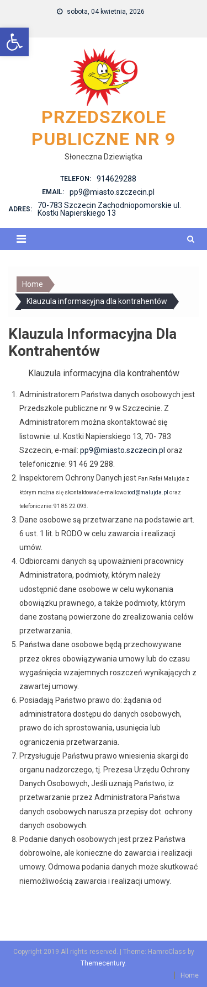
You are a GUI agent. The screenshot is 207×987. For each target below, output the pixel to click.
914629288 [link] (116, 179)
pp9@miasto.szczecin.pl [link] (112, 192)
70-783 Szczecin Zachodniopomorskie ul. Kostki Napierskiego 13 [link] (109, 209)
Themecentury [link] (103, 963)
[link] (14, 42)
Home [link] (190, 975)
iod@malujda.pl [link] (148, 492)
